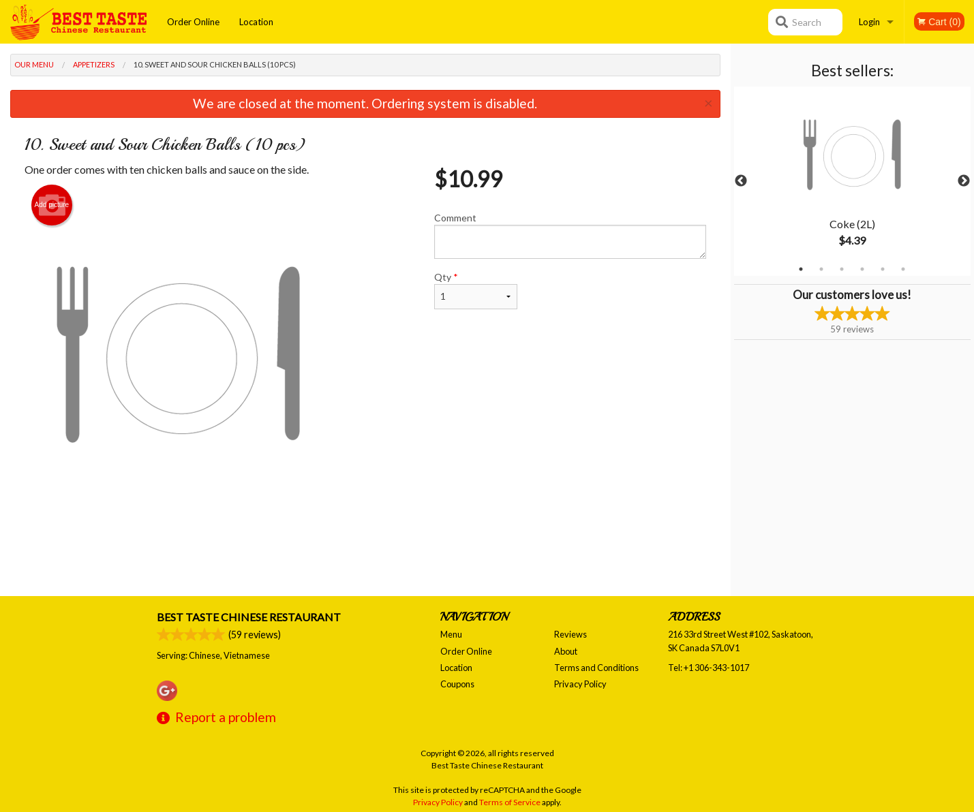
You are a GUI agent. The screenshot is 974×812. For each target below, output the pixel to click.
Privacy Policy (580, 683)
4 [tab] (862, 269)
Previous (741, 181)
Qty (475, 290)
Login (869, 21)
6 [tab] (903, 269)
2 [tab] (821, 269)
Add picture (52, 205)
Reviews (570, 634)
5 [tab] (882, 269)
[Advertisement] (365, 552)
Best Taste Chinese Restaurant (249, 616)
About (565, 651)
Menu (451, 634)
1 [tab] (801, 269)
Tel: (708, 667)
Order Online (193, 21)
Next (964, 181)
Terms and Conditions (596, 667)
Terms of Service (510, 802)
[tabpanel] (852, 181)
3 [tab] (842, 269)
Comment (570, 235)
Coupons (457, 683)
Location (256, 21)
